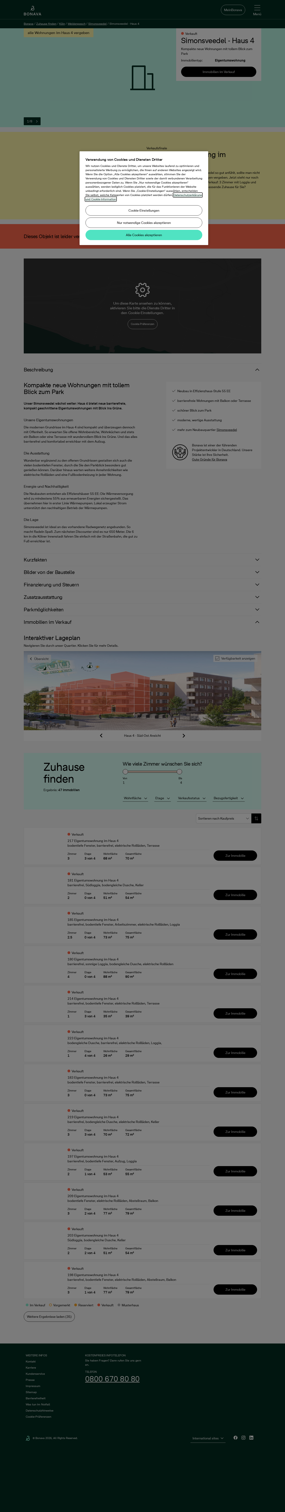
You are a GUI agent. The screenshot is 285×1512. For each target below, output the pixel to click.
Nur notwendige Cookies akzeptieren (144, 223)
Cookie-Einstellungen (143, 210)
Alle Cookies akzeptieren (144, 235)
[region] (144, 198)
